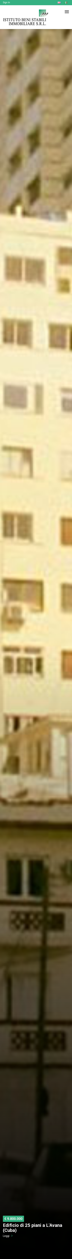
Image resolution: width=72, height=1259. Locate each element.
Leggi (6, 1235)
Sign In (6, 2)
